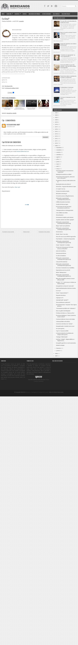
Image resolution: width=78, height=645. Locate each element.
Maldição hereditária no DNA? (64, 174)
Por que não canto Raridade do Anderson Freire (68, 21)
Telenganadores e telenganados (64, 210)
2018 (56, 124)
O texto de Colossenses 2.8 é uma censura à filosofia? (64, 248)
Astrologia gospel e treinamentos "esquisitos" (64, 171)
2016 (56, 129)
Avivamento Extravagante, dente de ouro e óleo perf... (65, 177)
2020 (56, 119)
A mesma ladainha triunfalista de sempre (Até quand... (64, 333)
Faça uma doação (66, 14)
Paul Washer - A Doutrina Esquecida (65, 239)
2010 (56, 143)
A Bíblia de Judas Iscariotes (63, 202)
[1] (15, 67)
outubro (58, 152)
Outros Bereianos (46, 14)
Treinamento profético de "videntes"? (66, 308)
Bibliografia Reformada (34, 14)
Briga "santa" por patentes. (63, 225)
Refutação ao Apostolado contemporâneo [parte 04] (63, 241)
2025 (56, 112)
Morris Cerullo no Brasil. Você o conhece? (68, 33)
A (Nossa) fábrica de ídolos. (63, 321)
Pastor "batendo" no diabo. (63, 245)
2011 (56, 141)
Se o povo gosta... (60, 328)
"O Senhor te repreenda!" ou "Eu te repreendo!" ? (67, 55)
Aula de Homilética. (61, 251)
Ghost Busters (59, 215)
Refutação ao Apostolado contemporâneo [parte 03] (63, 258)
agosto (58, 157)
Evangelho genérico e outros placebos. (66, 343)
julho (57, 159)
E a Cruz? (5, 18)
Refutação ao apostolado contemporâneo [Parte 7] (63, 198)
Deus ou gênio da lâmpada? (63, 310)
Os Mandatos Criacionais (66, 87)
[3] (33, 71)
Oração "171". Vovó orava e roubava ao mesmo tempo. (66, 283)
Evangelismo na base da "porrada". (65, 286)
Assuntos (17, 14)
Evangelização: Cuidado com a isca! (65, 326)
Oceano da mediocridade (62, 191)
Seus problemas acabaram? (63, 302)
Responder (45, 137)
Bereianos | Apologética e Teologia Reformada (36, 392)
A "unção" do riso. (60, 189)
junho (57, 161)
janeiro (58, 350)
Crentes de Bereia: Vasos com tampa (65, 319)
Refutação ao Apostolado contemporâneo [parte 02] (63, 264)
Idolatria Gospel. (60, 345)
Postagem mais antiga (44, 231)
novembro (59, 150)
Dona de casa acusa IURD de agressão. (66, 236)
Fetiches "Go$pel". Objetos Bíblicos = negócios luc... (65, 340)
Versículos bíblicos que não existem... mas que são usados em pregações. (68, 66)
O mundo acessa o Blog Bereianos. (65, 196)
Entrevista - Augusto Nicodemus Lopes (66, 186)
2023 (56, 115)
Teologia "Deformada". (62, 337)
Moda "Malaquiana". (61, 272)
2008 (56, 353)
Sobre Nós (9, 14)
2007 (56, 356)
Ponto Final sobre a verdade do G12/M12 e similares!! (68, 76)
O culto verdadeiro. (61, 255)
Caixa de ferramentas (61, 261)
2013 (56, 136)
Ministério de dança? (61, 193)
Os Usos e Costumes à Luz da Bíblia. (67, 98)
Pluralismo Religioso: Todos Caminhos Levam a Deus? (66, 316)
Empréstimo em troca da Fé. (63, 270)
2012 (56, 138)
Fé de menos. (59, 232)
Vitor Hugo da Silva (9, 86)
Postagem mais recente (8, 231)
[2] (37, 69)
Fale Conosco (56, 14)
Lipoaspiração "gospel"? (62, 300)
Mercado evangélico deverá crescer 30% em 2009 (65, 279)
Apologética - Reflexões (11, 113)
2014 (56, 134)
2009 (56, 145)
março (58, 168)
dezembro (59, 147)
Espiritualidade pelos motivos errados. (66, 288)
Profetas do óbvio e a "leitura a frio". (65, 313)
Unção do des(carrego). (62, 204)
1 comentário (21, 21)
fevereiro (58, 348)
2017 (56, 126)
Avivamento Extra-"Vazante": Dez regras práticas (66, 305)
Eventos (24, 14)
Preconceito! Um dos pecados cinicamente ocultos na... (63, 207)
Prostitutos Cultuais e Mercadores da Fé (65, 181)
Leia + (5, 379)
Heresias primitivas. (61, 253)
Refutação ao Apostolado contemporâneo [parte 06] (63, 222)
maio (57, 164)
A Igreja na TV (59, 297)
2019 (56, 122)
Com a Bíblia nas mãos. (62, 212)
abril (57, 166)
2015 (56, 131)
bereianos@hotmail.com (22, 151)
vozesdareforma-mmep (13, 125)
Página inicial (26, 231)
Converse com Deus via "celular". (64, 324)
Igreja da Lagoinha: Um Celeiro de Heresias (68, 44)
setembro (58, 154)
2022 (56, 117)
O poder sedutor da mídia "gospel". (65, 219)
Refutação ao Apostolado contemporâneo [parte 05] (63, 228)
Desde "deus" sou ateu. (62, 234)
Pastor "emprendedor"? (62, 293)
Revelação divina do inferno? (63, 184)
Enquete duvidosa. (61, 295)
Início (3, 14)
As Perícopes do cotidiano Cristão (11, 88)
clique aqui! (17, 187)
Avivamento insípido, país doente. (64, 217)
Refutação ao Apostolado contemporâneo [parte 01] (63, 275)
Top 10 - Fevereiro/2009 (62, 331)
